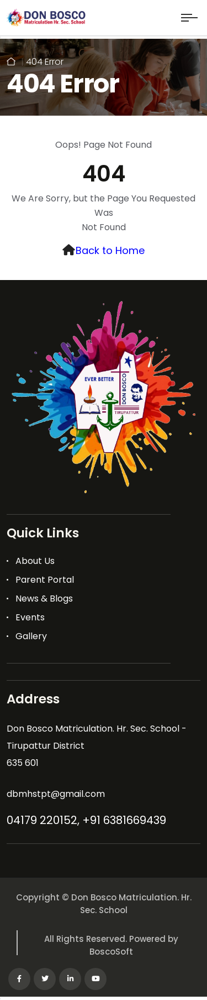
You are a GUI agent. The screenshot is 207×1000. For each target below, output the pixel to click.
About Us (35, 561)
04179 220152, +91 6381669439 (86, 820)
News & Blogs (44, 598)
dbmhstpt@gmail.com (56, 793)
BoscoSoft (111, 951)
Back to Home (110, 250)
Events (30, 617)
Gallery (31, 636)
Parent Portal (44, 579)
